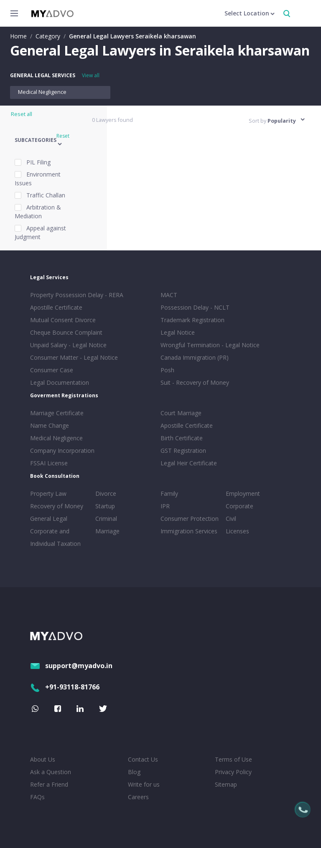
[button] (48, 140)
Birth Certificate (181, 438)
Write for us (144, 784)
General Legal (48, 518)
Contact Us (143, 759)
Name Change (49, 425)
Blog (134, 772)
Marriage (107, 531)
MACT (168, 295)
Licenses (237, 531)
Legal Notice (177, 332)
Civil (231, 518)
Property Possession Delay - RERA (76, 295)
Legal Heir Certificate (188, 463)
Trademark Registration (192, 320)
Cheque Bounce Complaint (66, 332)
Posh (167, 370)
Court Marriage (180, 413)
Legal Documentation (59, 382)
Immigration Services (188, 531)
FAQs (37, 797)
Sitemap (226, 784)
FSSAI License (49, 463)
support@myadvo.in (71, 665)
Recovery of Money (56, 506)
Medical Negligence (42, 92)
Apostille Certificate (56, 307)
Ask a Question (50, 772)
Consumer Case (51, 370)
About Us (42, 759)
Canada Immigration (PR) (194, 357)
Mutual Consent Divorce (63, 320)
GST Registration (183, 450)
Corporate (239, 506)
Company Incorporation (62, 450)
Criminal (106, 518)
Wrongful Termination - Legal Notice (210, 345)
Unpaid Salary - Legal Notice (68, 345)
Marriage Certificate (57, 413)
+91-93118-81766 (64, 687)
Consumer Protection (189, 518)
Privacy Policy (233, 772)
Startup (105, 506)
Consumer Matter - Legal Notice (74, 357)
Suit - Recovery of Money (194, 382)
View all (90, 75)
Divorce (105, 493)
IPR (165, 506)
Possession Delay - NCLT (194, 307)
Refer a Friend (49, 784)
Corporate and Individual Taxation (55, 537)
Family (169, 493)
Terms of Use (233, 759)
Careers (138, 797)
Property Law (48, 493)
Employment (243, 493)
